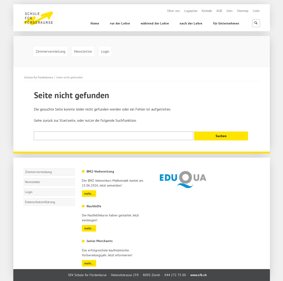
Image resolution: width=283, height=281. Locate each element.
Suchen (256, 23)
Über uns (173, 11)
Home (95, 23)
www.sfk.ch (198, 275)
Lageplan (190, 11)
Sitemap (242, 11)
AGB (219, 11)
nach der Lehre (191, 23)
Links (256, 11)
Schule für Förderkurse (38, 77)
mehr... (89, 193)
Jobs (230, 11)
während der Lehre (155, 23)
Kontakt (207, 11)
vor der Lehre (120, 23)
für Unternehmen (226, 23)
